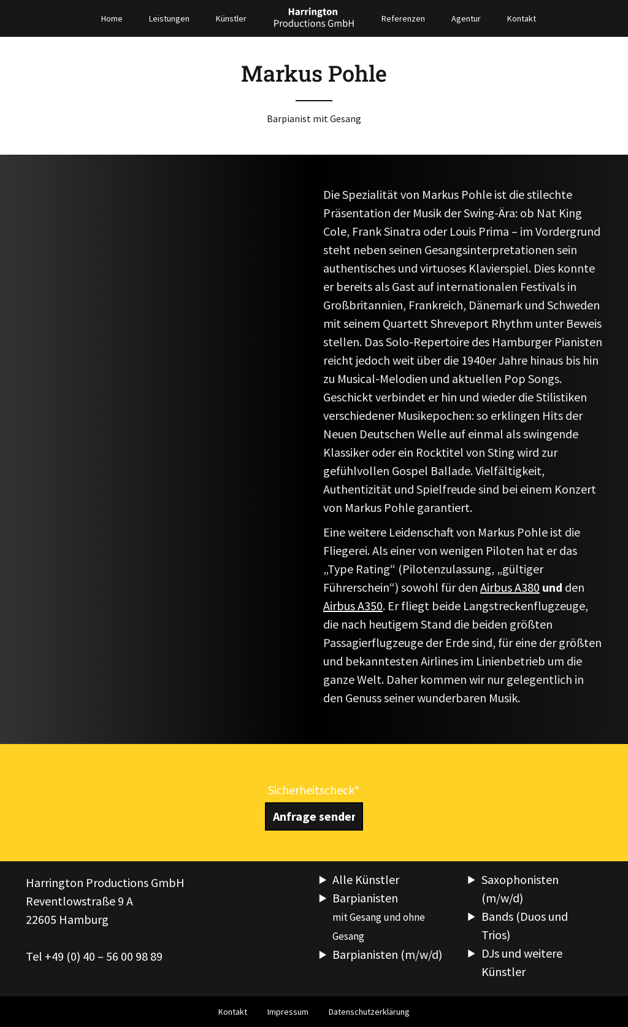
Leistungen (169, 18)
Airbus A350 (353, 605)
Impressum (287, 1011)
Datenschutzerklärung (369, 1011)
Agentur (466, 18)
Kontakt (521, 18)
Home (112, 18)
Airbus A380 (510, 587)
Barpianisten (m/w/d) (387, 954)
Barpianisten (378, 916)
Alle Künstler (365, 879)
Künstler (231, 18)
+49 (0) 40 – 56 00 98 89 (104, 956)
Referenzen (403, 18)
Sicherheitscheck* (313, 789)
